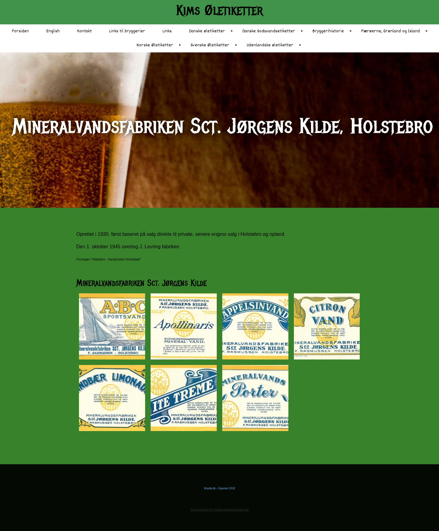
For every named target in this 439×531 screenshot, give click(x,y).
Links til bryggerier (127, 31)
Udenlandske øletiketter (270, 45)
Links (167, 31)
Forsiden (20, 31)
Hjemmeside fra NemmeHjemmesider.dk (220, 509)
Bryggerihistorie (328, 31)
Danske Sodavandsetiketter (268, 31)
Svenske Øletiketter (210, 45)
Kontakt (84, 31)
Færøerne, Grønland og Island (390, 31)
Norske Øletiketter (155, 45)
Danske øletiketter (207, 31)
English (53, 31)
